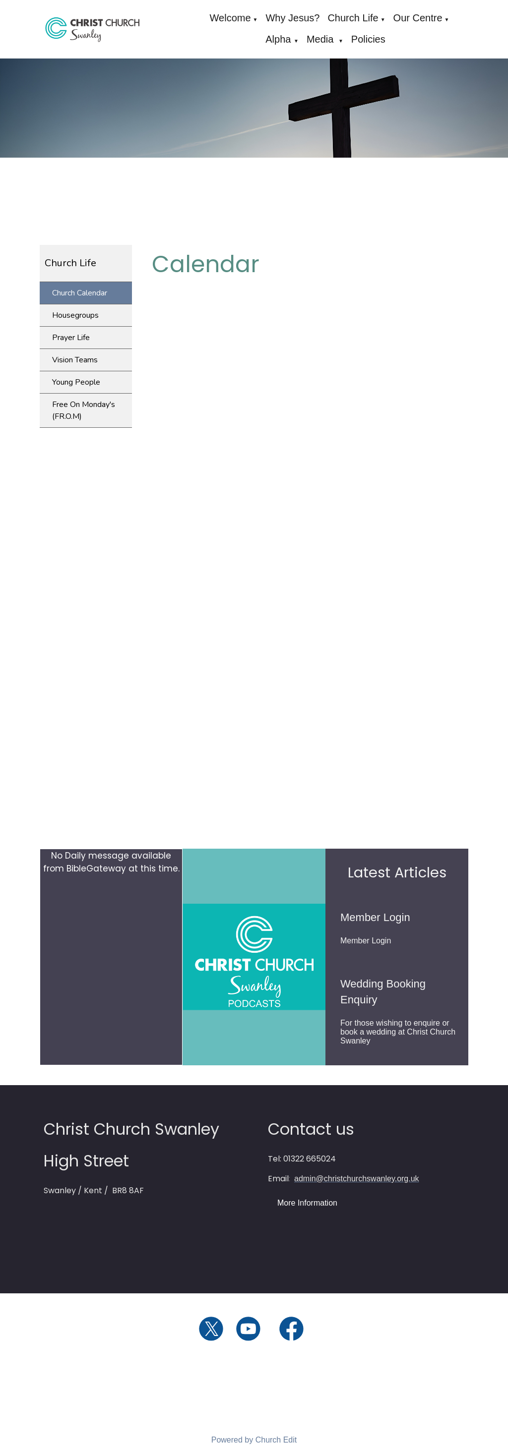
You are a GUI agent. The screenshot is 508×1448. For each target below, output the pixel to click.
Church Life (352, 17)
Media (321, 39)
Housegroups (75, 315)
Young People (76, 382)
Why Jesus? (292, 17)
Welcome (230, 17)
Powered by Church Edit (254, 1440)
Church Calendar (79, 293)
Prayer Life (71, 337)
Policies (368, 39)
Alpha (279, 39)
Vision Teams (75, 359)
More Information (307, 1203)
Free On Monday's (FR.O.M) (83, 410)
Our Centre (418, 17)
